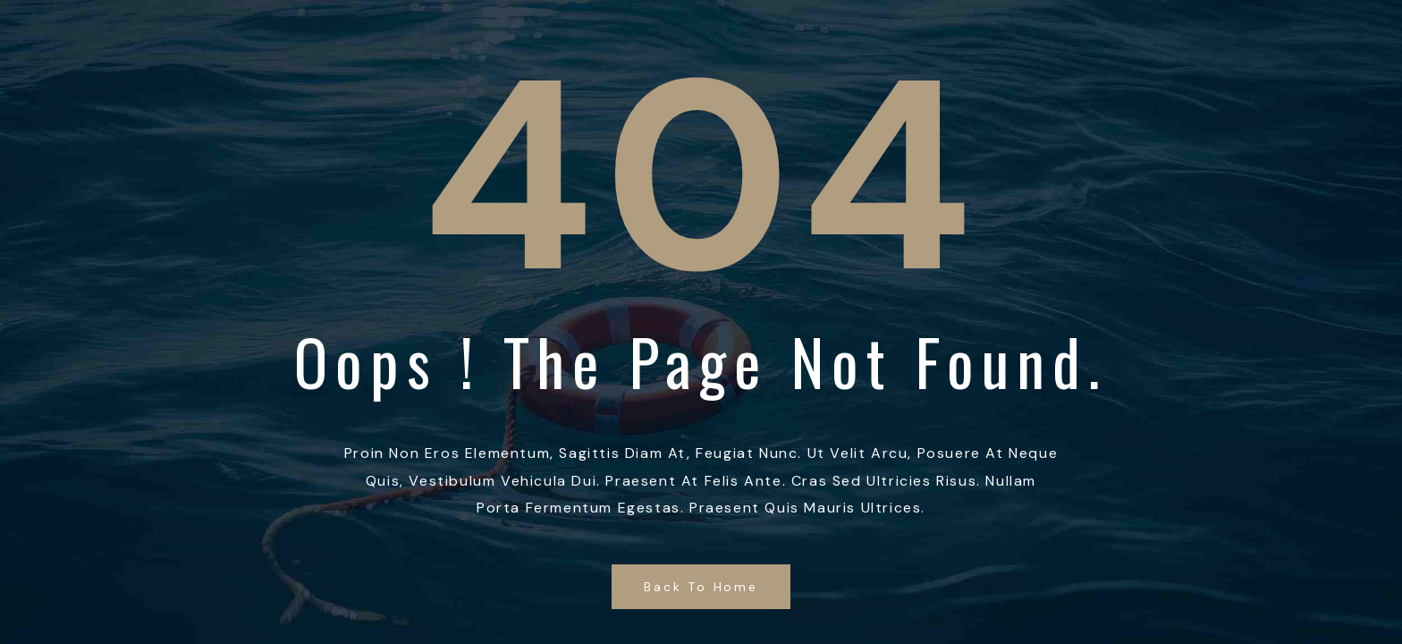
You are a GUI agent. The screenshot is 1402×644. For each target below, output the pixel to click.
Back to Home (700, 587)
